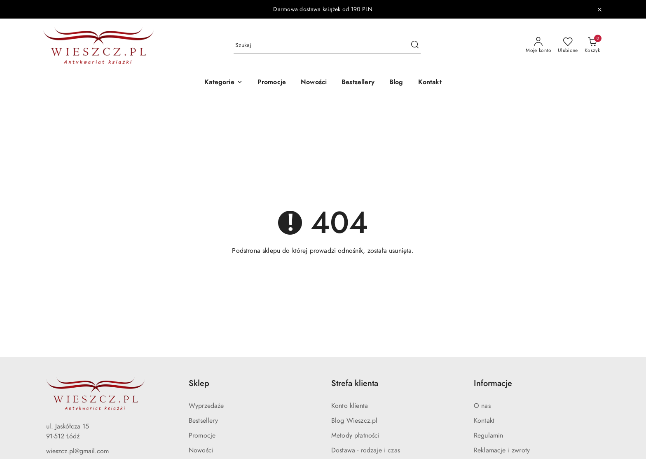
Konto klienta (349, 405)
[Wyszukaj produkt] (327, 45)
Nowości (201, 450)
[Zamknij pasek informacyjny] (599, 9)
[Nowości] (313, 82)
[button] (223, 82)
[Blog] (396, 82)
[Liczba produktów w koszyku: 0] (592, 45)
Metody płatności (355, 435)
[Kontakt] (430, 82)
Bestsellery (203, 420)
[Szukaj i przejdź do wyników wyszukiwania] (415, 45)
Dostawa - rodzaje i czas (365, 450)
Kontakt (484, 420)
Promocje (202, 435)
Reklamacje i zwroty (502, 450)
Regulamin (488, 435)
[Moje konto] (538, 45)
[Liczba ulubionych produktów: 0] (568, 45)
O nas (482, 405)
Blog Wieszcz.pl (354, 420)
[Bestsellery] (358, 82)
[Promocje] (271, 82)
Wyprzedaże (206, 405)
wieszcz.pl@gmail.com (77, 451)
